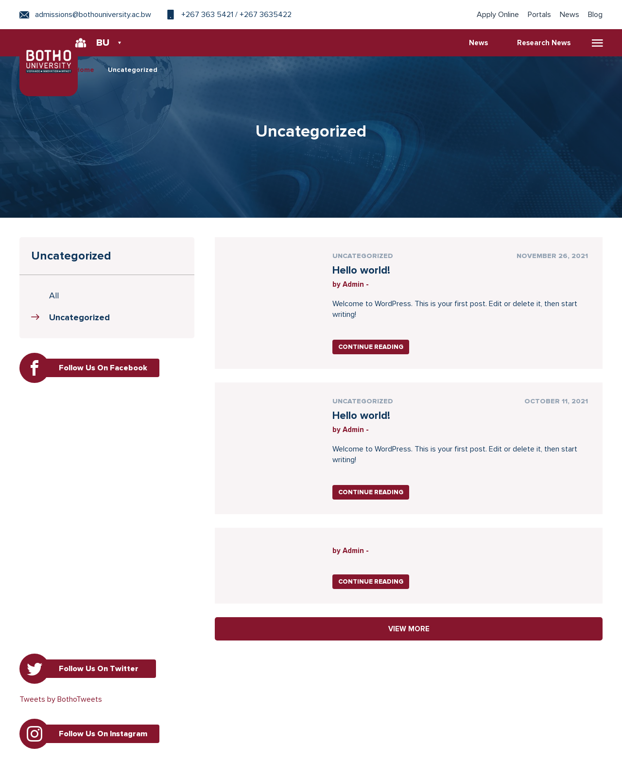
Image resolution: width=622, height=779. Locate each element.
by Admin (348, 284)
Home (84, 70)
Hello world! (361, 270)
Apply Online (498, 14)
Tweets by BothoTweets (60, 699)
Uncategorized (132, 70)
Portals (539, 14)
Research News (543, 42)
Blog (595, 14)
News (569, 14)
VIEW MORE (409, 628)
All (54, 295)
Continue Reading (370, 347)
